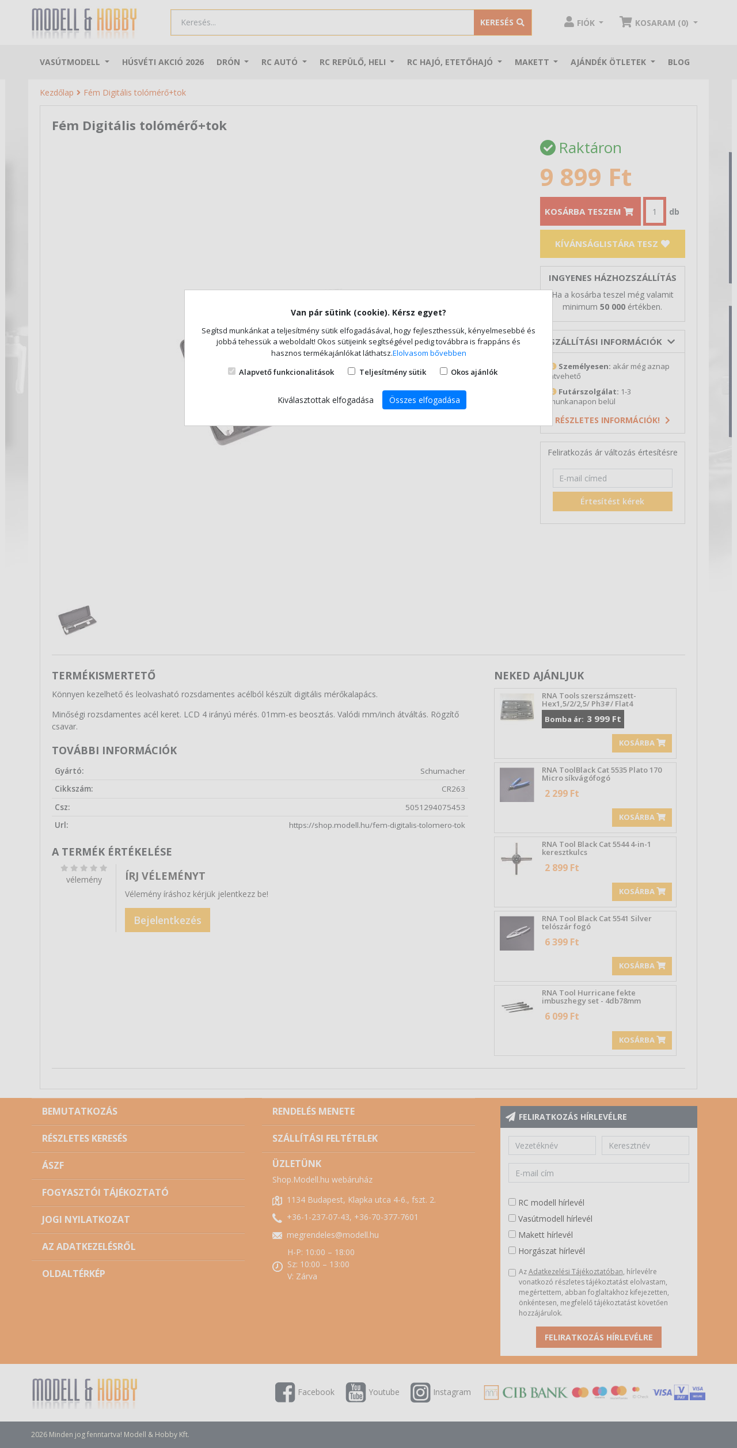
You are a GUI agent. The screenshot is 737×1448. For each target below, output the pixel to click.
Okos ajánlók (474, 372)
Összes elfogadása (424, 399)
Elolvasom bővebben (429, 353)
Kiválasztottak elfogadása (326, 399)
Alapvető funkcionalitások (286, 372)
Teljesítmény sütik (392, 372)
